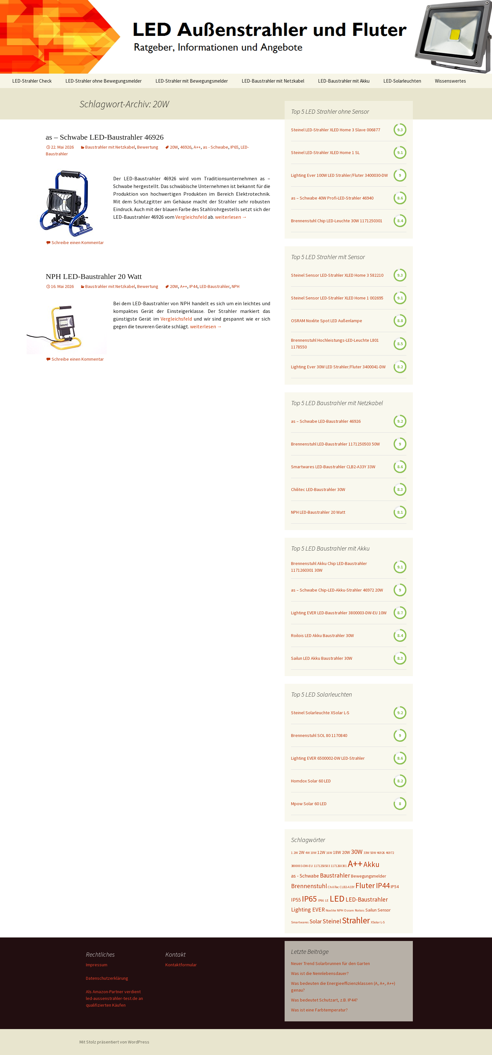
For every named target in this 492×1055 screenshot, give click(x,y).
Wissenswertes (450, 81)
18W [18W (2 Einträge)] (337, 852)
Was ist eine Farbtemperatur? (319, 1010)
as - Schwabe (215, 147)
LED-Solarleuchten (402, 81)
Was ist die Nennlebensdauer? (320, 973)
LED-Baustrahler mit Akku (344, 81)
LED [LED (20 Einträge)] (337, 898)
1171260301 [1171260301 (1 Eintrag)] (339, 866)
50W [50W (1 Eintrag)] (373, 853)
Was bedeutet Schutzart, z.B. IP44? (324, 1000)
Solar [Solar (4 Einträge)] (316, 921)
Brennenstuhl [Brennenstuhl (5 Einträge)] (309, 886)
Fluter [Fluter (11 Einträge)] (365, 885)
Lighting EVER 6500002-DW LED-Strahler (328, 758)
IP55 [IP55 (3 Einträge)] (296, 899)
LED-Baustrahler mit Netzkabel (273, 81)
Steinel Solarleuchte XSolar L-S (320, 713)
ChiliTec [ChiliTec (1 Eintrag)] (333, 887)
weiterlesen (231, 217)
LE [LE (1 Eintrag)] (327, 900)
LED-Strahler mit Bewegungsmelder (191, 81)
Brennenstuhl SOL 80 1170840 (319, 735)
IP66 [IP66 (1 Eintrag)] (321, 900)
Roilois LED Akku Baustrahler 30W (322, 635)
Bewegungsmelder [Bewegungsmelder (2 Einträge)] (368, 876)
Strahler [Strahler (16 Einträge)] (356, 920)
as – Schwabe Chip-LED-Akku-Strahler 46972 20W (337, 590)
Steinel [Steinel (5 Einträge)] (332, 921)
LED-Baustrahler (214, 286)
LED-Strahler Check (32, 81)
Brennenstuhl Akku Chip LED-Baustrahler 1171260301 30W (329, 566)
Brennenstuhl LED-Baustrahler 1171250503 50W (335, 444)
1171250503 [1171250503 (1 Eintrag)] (322, 866)
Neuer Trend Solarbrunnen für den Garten (330, 963)
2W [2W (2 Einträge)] (301, 852)
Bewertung (147, 147)
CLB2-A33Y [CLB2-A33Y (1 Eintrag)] (347, 887)
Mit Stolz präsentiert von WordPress (114, 1042)
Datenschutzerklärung (107, 978)
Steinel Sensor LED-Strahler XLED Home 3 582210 (337, 275)
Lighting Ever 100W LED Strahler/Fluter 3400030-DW (339, 175)
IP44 (193, 286)
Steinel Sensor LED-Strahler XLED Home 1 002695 (337, 298)
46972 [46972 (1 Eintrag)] (390, 853)
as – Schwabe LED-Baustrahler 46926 (105, 137)
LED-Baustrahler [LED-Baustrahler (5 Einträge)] (367, 899)
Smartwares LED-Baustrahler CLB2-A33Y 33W (333, 467)
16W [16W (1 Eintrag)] (329, 853)
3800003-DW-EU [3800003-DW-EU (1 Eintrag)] (302, 866)
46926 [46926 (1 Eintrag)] (381, 853)
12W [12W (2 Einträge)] (321, 852)
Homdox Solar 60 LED (311, 781)
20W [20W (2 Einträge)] (346, 852)
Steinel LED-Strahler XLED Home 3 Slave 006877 (335, 130)
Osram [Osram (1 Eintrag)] (349, 910)
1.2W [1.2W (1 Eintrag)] (294, 853)
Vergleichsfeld (191, 217)
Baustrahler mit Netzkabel (110, 147)
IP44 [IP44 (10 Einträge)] (383, 885)
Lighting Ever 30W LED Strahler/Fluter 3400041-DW (338, 367)
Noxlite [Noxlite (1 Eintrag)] (331, 910)
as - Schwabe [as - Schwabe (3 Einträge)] (305, 875)
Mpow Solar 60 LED (309, 803)
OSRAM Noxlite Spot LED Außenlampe (326, 320)
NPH (235, 286)
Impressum (96, 965)
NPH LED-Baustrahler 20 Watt (94, 276)
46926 (185, 147)
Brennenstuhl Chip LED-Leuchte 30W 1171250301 (336, 221)
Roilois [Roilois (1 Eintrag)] (359, 910)
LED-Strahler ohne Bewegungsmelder (103, 81)
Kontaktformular (181, 965)
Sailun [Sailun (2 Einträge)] (371, 910)
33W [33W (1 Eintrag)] (366, 853)
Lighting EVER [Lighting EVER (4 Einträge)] (308, 909)
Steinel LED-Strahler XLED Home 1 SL (325, 152)
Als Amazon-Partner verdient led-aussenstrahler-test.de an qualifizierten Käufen (114, 998)
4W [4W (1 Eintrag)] (307, 853)
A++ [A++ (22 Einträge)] (355, 864)
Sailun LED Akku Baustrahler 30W (321, 658)
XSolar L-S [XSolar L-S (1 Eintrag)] (378, 922)
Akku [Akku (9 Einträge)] (371, 864)
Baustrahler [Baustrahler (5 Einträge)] (335, 875)
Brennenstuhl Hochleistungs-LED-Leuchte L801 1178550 (335, 343)
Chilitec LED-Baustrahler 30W (318, 489)
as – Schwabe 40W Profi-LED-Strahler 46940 (332, 198)
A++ (197, 147)
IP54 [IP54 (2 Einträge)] (395, 886)
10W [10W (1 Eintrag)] (313, 853)
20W (174, 147)
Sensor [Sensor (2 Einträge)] (384, 910)
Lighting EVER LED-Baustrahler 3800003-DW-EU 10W (339, 613)
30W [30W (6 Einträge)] (357, 851)
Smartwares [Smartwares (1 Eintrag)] (300, 922)
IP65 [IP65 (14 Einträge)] (309, 898)
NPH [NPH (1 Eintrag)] (340, 910)
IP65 (234, 147)
